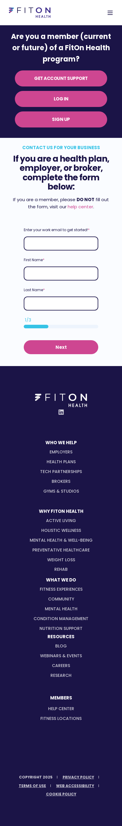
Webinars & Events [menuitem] (61, 656)
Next (61, 347)
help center (80, 207)
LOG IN (61, 99)
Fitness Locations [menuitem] (61, 718)
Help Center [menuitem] (61, 709)
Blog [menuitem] (61, 646)
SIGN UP (61, 119)
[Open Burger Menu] (110, 13)
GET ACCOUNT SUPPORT (61, 78)
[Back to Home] (29, 12)
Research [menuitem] (61, 675)
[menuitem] (61, 452)
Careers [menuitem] (61, 666)
